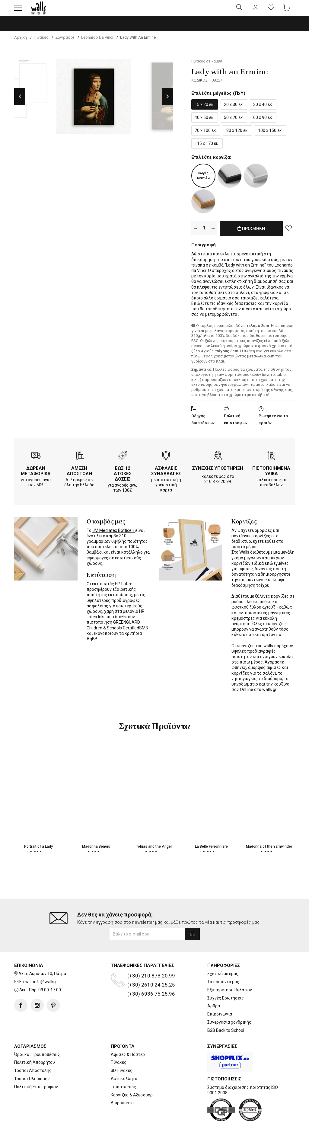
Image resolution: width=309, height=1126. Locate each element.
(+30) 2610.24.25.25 (151, 990)
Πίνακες (118, 1067)
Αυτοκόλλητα (124, 1083)
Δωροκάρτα (122, 1107)
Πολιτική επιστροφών (235, 423)
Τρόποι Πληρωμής (32, 1083)
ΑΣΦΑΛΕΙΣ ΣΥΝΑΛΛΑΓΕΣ (166, 474)
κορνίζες (261, 539)
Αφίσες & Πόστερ (128, 1059)
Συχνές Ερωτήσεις (225, 1003)
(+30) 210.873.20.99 (151, 981)
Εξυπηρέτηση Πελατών (229, 995)
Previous (19, 101)
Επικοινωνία (219, 1019)
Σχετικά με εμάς (222, 978)
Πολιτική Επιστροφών (36, 1091)
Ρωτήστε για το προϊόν (273, 423)
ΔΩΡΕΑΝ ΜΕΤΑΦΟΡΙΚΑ (36, 474)
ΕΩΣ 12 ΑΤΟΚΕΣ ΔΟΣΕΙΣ (123, 477)
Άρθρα (213, 1011)
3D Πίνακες (121, 1075)
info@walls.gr (46, 986)
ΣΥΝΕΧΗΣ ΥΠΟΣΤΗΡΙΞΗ (217, 472)
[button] (18, 10)
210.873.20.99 (217, 485)
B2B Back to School (225, 1035)
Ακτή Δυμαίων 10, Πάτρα (42, 978)
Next (167, 101)
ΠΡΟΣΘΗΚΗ (251, 236)
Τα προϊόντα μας (223, 986)
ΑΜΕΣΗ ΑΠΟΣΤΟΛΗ (79, 474)
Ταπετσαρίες (123, 1091)
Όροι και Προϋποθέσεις (37, 1059)
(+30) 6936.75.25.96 (151, 999)
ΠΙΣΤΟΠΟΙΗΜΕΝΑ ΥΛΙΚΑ (271, 474)
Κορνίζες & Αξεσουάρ (132, 1100)
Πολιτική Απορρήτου (34, 1067)
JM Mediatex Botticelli (113, 534)
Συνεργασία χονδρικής (229, 1027)
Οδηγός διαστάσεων (203, 423)
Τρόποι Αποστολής (33, 1075)
